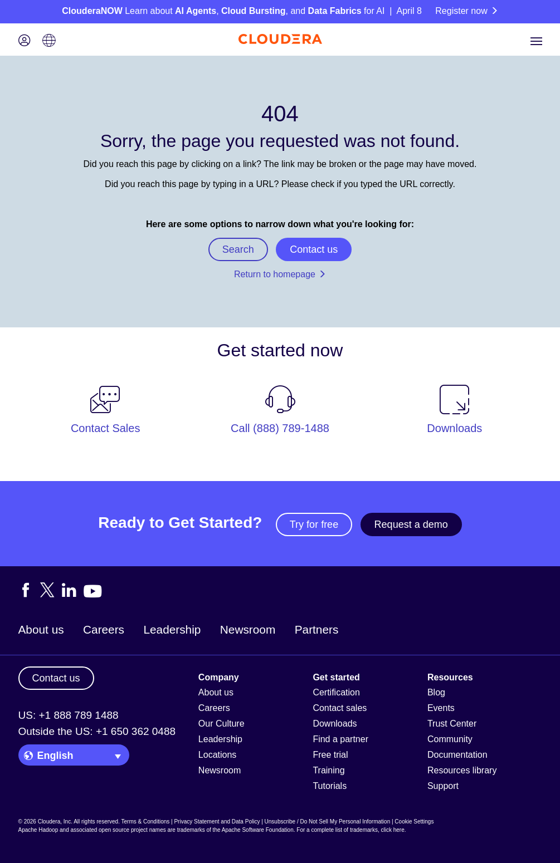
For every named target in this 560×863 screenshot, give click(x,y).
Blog (436, 692)
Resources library (461, 770)
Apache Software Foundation (258, 830)
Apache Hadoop (38, 830)
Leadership (172, 629)
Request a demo (411, 524)
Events (441, 708)
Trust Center (451, 723)
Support (443, 786)
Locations (217, 754)
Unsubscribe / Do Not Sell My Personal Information (328, 821)
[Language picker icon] (49, 41)
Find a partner (340, 739)
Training (328, 770)
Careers (103, 629)
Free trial (330, 754)
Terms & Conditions (145, 821)
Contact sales (340, 708)
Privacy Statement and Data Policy (217, 821)
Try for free (314, 524)
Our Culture (221, 723)
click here (392, 830)
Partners (317, 629)
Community (450, 739)
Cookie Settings (414, 821)
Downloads (335, 723)
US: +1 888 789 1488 (68, 715)
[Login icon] (24, 41)
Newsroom (247, 629)
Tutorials (330, 786)
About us (41, 629)
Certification (336, 692)
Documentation (457, 754)
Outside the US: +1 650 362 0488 (97, 731)
